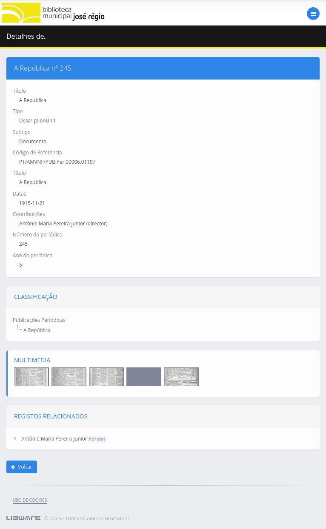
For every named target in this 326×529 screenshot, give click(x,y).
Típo (18, 111)
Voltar (21, 466)
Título (19, 90)
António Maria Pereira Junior (54, 438)
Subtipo (22, 131)
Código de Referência (37, 152)
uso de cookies (30, 500)
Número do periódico (38, 234)
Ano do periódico (32, 255)
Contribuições (29, 213)
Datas (19, 193)
